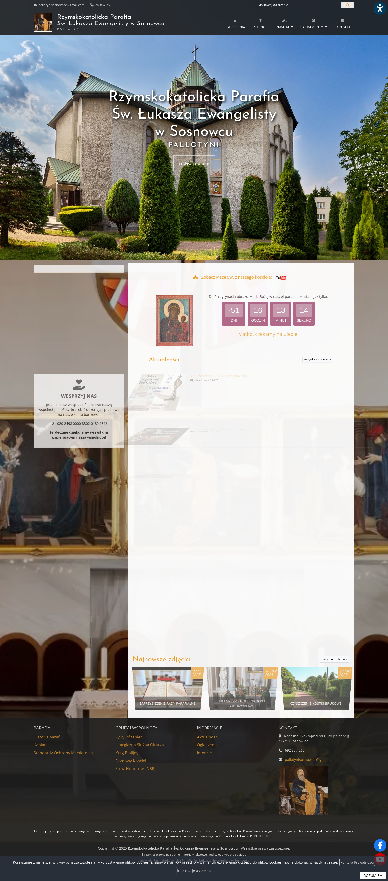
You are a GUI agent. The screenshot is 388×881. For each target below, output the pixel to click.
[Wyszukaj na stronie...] (299, 5)
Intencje (260, 23)
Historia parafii (47, 737)
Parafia (283, 23)
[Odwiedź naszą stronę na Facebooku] (380, 845)
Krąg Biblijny (126, 753)
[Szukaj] (347, 5)
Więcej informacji (79, 411)
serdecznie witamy (194, 163)
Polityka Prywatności (357, 862)
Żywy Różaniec (128, 737)
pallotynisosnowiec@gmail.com (61, 5)
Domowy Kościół (130, 760)
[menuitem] (234, 22)
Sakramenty (312, 23)
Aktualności (200, 360)
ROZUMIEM (373, 875)
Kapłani (41, 745)
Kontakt (343, 23)
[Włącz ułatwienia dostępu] (380, 8)
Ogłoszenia (234, 23)
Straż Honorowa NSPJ (135, 768)
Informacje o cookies (194, 870)
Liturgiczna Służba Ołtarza (139, 745)
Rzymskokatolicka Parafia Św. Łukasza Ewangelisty (125, 22)
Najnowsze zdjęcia (161, 659)
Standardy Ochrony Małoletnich (63, 753)
